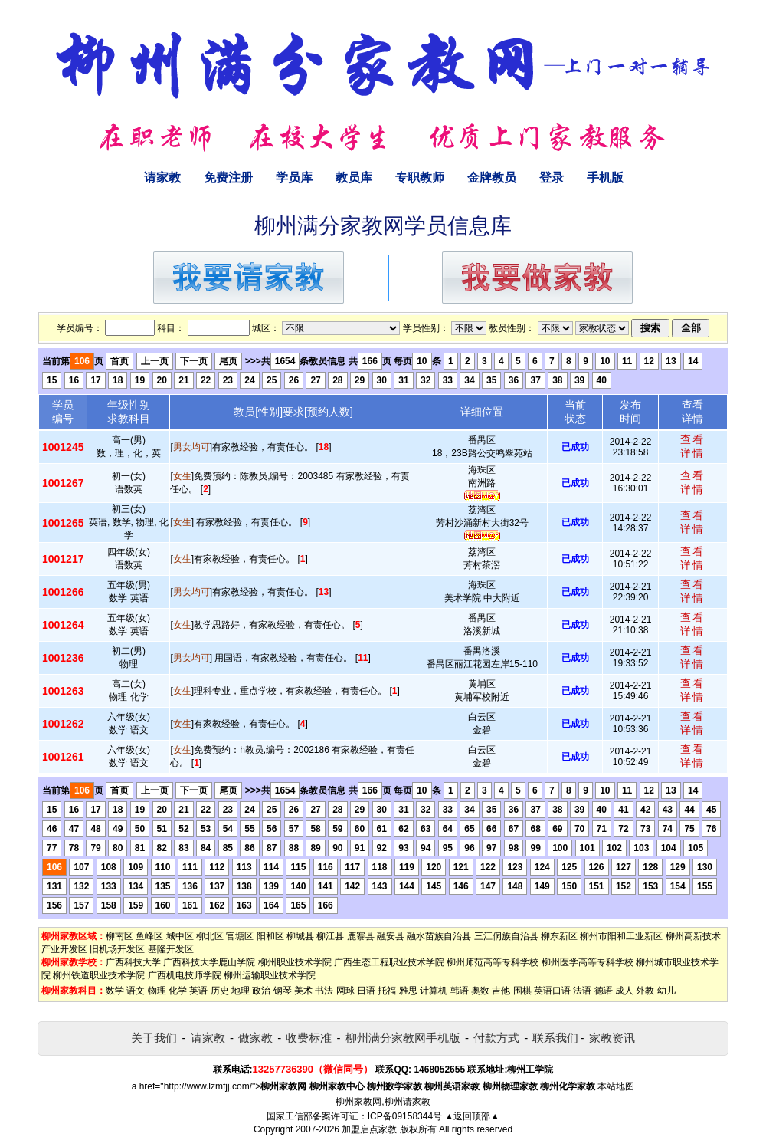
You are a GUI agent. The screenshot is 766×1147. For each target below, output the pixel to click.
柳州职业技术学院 (295, 962)
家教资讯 (612, 1037)
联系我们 (555, 1037)
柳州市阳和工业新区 (621, 936)
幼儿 (666, 990)
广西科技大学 (133, 962)
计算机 (433, 990)
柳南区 (119, 936)
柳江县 (330, 936)
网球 (345, 990)
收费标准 (309, 1037)
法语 (582, 990)
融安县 (390, 936)
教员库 (354, 177)
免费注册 (228, 177)
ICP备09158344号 (405, 1116)
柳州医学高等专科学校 (587, 962)
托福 (387, 990)
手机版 (605, 177)
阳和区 (270, 936)
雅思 (408, 990)
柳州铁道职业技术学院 (99, 975)
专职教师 (419, 177)
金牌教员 (491, 177)
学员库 (294, 177)
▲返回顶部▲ (471, 1116)
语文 (135, 990)
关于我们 (154, 1037)
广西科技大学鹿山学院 (209, 962)
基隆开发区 (171, 949)
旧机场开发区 (117, 949)
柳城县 (300, 936)
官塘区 (240, 936)
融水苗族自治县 (439, 936)
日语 (366, 990)
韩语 (459, 990)
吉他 (501, 990)
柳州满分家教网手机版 (402, 1037)
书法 (324, 990)
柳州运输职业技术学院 (270, 975)
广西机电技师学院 (184, 975)
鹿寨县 (361, 936)
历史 (220, 990)
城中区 (180, 936)
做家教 (255, 1037)
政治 (261, 990)
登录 (551, 177)
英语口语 (552, 990)
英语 (198, 990)
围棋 (522, 990)
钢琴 (282, 990)
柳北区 (210, 936)
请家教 (162, 177)
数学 (115, 990)
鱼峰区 (149, 936)
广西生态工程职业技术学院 (389, 962)
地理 (240, 990)
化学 (178, 990)
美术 (303, 990)
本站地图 (615, 1086)
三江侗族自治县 (506, 936)
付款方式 (496, 1037)
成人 (624, 990)
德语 (603, 990)
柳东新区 (559, 936)
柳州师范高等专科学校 (492, 962)
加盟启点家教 (369, 1129)
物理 (157, 990)
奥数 (480, 990)
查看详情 (692, 446)
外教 (645, 990)
